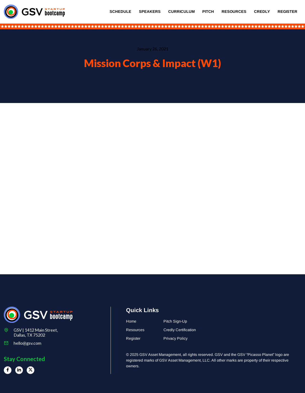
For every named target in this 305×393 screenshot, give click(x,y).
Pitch (208, 12)
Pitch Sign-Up (175, 321)
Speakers (150, 12)
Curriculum (181, 12)
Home (131, 321)
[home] (34, 12)
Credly (262, 12)
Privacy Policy (175, 338)
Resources (234, 12)
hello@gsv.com (27, 343)
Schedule (120, 12)
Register (287, 12)
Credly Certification (179, 330)
